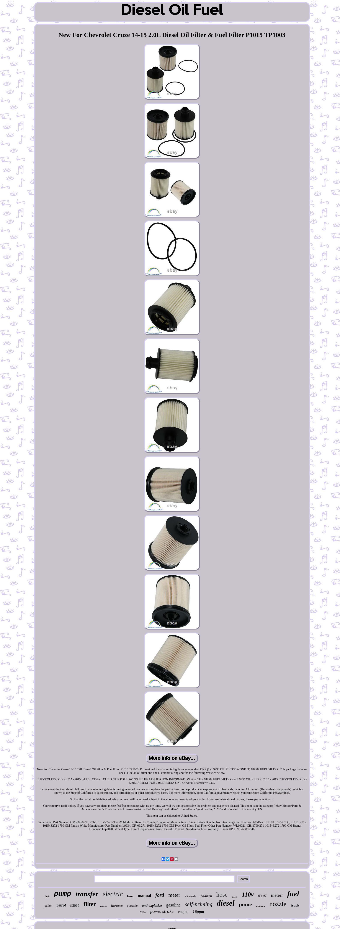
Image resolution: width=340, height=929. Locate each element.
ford (159, 895)
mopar (234, 897)
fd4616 (206, 896)
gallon (48, 905)
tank (47, 896)
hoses (130, 896)
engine (183, 912)
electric (113, 894)
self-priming (198, 904)
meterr (277, 895)
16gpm (198, 911)
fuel (293, 894)
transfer (86, 894)
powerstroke (162, 911)
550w (143, 912)
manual (144, 895)
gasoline (173, 905)
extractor (260, 906)
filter (89, 904)
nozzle (277, 903)
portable (132, 905)
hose (221, 894)
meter (174, 895)
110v (248, 894)
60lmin (103, 906)
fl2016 (74, 905)
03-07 (262, 896)
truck (295, 905)
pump (62, 894)
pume (245, 904)
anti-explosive (152, 905)
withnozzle (190, 896)
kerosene (117, 905)
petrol (61, 905)
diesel (226, 903)
